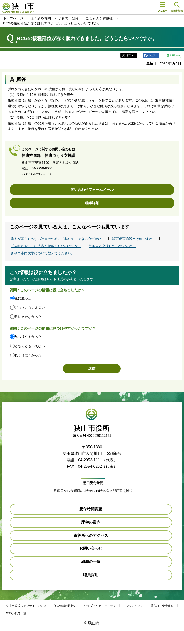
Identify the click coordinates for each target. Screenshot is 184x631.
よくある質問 (41, 18)
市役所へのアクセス (91, 535)
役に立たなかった (28, 317)
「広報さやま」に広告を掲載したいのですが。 (46, 246)
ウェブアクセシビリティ (100, 605)
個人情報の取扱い (65, 605)
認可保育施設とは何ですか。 (134, 238)
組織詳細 (92, 203)
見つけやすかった (28, 337)
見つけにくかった (28, 355)
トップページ (13, 18)
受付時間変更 (90, 509)
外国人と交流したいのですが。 (112, 246)
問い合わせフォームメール (92, 189)
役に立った (23, 298)
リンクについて (133, 605)
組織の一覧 (90, 562)
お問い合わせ (90, 548)
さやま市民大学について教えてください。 (43, 253)
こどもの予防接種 (99, 18)
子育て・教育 (68, 18)
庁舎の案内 (90, 522)
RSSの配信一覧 (16, 613)
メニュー (162, 7)
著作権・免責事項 (162, 605)
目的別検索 (177, 7)
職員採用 (90, 575)
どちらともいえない (30, 307)
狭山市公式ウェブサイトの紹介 (26, 605)
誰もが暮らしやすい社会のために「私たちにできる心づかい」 (58, 238)
